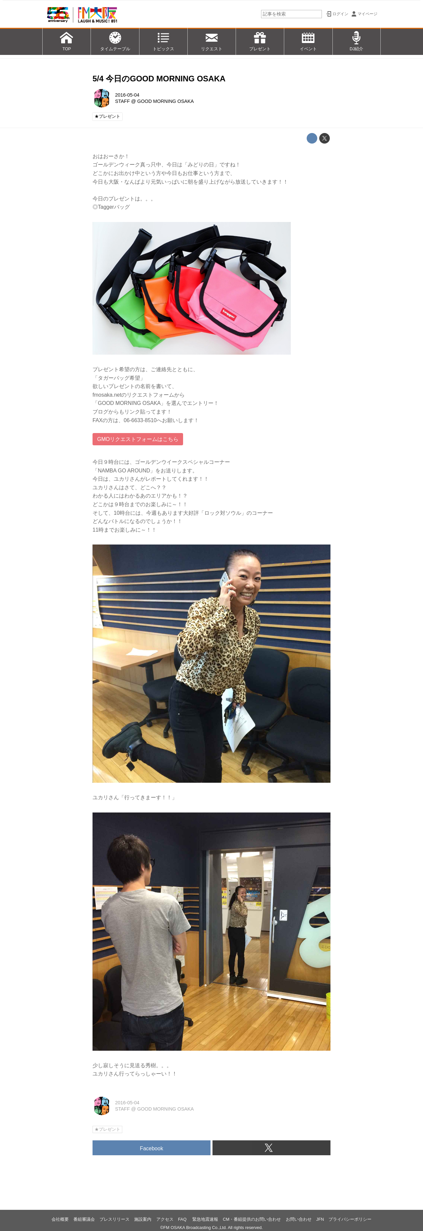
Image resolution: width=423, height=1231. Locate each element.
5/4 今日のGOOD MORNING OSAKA (159, 78)
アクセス (164, 1219)
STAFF (122, 101)
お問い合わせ (299, 1219)
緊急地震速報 (205, 1219)
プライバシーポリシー (349, 1219)
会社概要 (60, 1219)
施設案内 (142, 1219)
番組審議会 (84, 1219)
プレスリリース (114, 1219)
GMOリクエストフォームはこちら (137, 439)
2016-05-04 (127, 95)
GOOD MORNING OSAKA (165, 101)
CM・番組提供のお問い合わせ (252, 1219)
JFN (320, 1219)
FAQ (183, 1219)
